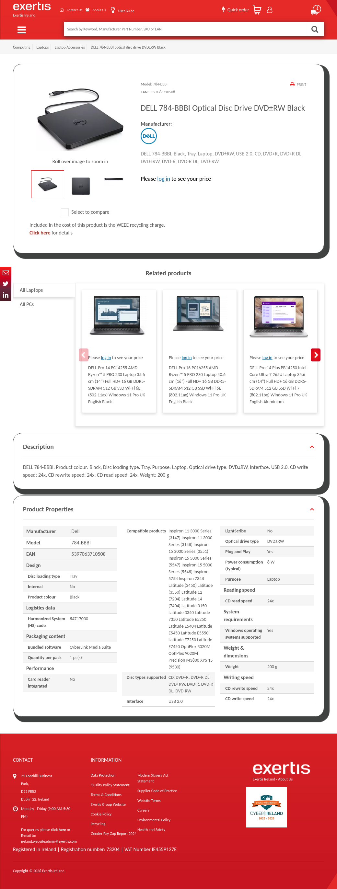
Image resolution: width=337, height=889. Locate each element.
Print (301, 83)
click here (58, 828)
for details (51, 232)
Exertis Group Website (108, 803)
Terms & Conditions (106, 794)
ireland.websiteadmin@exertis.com (49, 840)
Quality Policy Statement (110, 784)
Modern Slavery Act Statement (152, 777)
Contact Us (63, 9)
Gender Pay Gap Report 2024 (113, 832)
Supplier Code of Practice (157, 790)
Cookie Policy (101, 813)
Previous (83, 353)
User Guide (124, 10)
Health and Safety (151, 828)
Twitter (5, 284)
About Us (92, 9)
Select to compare (85, 211)
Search (314, 29)
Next (315, 353)
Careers (143, 809)
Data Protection (103, 774)
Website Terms (149, 799)
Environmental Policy (153, 819)
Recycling (98, 823)
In (5, 295)
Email (5, 272)
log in (163, 177)
